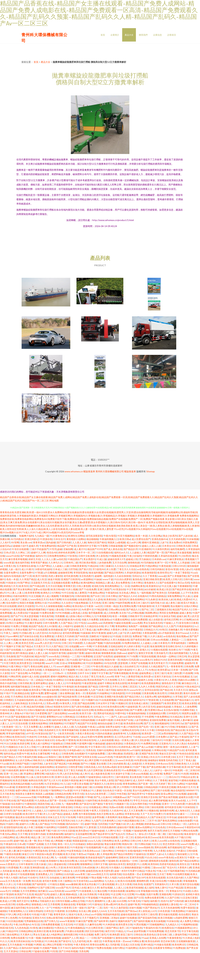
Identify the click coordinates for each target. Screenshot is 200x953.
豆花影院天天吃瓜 (40, 582)
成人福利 (149, 887)
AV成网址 (58, 679)
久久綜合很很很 (122, 576)
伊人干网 (109, 626)
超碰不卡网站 (104, 683)
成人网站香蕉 (23, 837)
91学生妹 (171, 817)
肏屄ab (22, 877)
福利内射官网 (59, 720)
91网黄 (37, 944)
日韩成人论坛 (81, 807)
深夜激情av (105, 619)
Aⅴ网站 (67, 606)
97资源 (39, 572)
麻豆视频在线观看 (28, 720)
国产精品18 (166, 689)
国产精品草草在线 (181, 589)
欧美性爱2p (164, 669)
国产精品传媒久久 (184, 699)
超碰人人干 (49, 666)
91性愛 (167, 740)
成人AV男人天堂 (54, 867)
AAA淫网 (121, 901)
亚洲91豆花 (61, 777)
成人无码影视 (112, 944)
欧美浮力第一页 (87, 713)
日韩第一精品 (111, 606)
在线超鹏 (73, 646)
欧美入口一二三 (159, 777)
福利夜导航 (115, 874)
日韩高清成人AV (92, 767)
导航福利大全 (47, 901)
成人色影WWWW (13, 659)
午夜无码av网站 (8, 834)
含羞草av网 (150, 696)
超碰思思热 (92, 870)
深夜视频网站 (56, 723)
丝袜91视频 (135, 907)
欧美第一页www (122, 941)
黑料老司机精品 (105, 713)
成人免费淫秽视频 (158, 800)
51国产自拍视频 (12, 649)
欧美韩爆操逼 (56, 629)
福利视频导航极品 (20, 686)
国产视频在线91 (132, 545)
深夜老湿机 (66, 807)
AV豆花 (35, 924)
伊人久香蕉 (171, 679)
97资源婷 (8, 894)
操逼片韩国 (54, 579)
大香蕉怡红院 (33, 857)
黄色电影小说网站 (75, 539)
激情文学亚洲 (145, 653)
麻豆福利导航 (18, 907)
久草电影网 (106, 854)
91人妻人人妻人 (15, 592)
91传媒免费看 (176, 663)
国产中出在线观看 (37, 629)
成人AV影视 (155, 773)
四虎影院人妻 (131, 753)
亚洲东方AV (38, 917)
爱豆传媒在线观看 (167, 914)
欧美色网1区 (178, 944)
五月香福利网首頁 (74, 897)
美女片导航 (43, 840)
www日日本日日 (91, 837)
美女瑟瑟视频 (31, 616)
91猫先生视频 (7, 710)
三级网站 (58, 874)
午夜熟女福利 (153, 793)
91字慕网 (102, 545)
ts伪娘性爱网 (180, 917)
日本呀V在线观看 (13, 813)
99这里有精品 (73, 850)
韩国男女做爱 (189, 713)
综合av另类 (45, 720)
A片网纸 (55, 592)
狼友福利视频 (96, 572)
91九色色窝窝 (7, 689)
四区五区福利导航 (94, 931)
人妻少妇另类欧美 (87, 894)
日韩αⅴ (48, 706)
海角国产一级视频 (137, 626)
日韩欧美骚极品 (75, 800)
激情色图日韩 (70, 934)
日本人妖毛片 (42, 770)
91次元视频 (34, 596)
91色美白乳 (6, 924)
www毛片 (5, 891)
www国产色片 (63, 887)
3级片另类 (131, 847)
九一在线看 (60, 857)
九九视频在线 (134, 733)
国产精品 (92, 686)
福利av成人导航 (34, 730)
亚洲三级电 (108, 602)
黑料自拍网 (160, 847)
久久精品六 (170, 854)
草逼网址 (28, 773)
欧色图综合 (168, 927)
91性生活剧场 (67, 830)
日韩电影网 (38, 663)
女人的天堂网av (23, 760)
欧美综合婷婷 (152, 941)
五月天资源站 (11, 951)
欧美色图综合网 (115, 706)
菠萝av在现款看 (41, 589)
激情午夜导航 (26, 770)
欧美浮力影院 (40, 576)
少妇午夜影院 (135, 629)
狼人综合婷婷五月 (129, 666)
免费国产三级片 (171, 773)
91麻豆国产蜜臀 (84, 921)
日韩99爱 (103, 686)
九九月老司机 (79, 941)
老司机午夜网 (49, 880)
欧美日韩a (125, 539)
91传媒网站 (103, 693)
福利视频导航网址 (99, 639)
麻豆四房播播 (192, 901)
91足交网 (116, 894)
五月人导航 (30, 746)
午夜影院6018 (191, 827)
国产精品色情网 (86, 703)
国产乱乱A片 (118, 834)
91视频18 (16, 639)
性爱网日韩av (155, 710)
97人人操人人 (144, 770)
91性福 (35, 914)
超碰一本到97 (121, 870)
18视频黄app (119, 797)
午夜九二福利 (11, 632)
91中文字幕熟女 (81, 790)
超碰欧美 (78, 626)
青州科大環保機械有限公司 (110, 471)
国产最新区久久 (98, 783)
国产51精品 (63, 870)
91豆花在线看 (20, 723)
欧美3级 (133, 673)
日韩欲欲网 (25, 951)
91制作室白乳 (58, 750)
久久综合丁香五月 (88, 676)
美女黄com (26, 542)
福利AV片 (41, 555)
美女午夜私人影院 (104, 780)
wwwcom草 (6, 840)
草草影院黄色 (80, 572)
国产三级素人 (22, 599)
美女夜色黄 (135, 777)
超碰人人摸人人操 (151, 545)
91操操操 (85, 632)
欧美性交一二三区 (9, 797)
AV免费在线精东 (130, 643)
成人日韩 (55, 803)
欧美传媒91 (134, 683)
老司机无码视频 (16, 857)
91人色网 (142, 864)
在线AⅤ (170, 850)
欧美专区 (23, 586)
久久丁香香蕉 (150, 576)
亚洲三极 (159, 726)
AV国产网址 (23, 582)
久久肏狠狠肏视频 (52, 606)
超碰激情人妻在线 (168, 904)
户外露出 (180, 850)
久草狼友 (176, 706)
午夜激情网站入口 (17, 911)
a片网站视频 (137, 612)
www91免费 (187, 844)
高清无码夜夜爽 (32, 696)
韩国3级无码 (6, 927)
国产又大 (148, 723)
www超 (162, 576)
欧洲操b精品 (69, 894)
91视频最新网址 (183, 927)
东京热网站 (71, 911)
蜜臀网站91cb (54, 716)
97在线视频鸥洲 (92, 847)
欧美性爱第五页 (173, 703)
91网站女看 (138, 941)
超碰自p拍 (80, 679)
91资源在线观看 (116, 891)
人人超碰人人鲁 (138, 552)
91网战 (52, 639)
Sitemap (150, 471)
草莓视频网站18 (76, 663)
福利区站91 (139, 699)
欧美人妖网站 (116, 813)
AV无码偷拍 (147, 562)
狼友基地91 (190, 834)
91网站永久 (21, 679)
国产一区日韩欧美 (77, 746)
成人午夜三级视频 (33, 827)
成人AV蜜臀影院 (47, 870)
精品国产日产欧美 (66, 545)
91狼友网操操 (80, 602)
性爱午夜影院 (188, 907)
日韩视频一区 (77, 699)
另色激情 (10, 656)
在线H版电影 (134, 850)
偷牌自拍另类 (35, 780)
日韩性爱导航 (75, 767)
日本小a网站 (177, 783)
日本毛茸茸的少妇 (65, 820)
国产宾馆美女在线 (87, 756)
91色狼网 (188, 673)
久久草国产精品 (27, 579)
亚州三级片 (160, 673)
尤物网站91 (33, 887)
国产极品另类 (11, 720)
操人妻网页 (81, 592)
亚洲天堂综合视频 (189, 884)
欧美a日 (122, 904)
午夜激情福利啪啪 (135, 713)
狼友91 (72, 914)
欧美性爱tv (147, 676)
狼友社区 (49, 740)
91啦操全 (11, 582)
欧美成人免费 (20, 870)
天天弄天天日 (180, 689)
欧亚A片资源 (187, 602)
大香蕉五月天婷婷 (64, 636)
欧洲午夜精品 (20, 653)
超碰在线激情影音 (130, 914)
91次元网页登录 (94, 927)
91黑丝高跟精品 (157, 596)
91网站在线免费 (189, 830)
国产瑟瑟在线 (71, 629)
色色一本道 (12, 579)
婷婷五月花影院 (26, 606)
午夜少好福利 (134, 555)
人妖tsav (122, 716)
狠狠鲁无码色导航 (168, 760)
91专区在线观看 (20, 549)
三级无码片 (123, 599)
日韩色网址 (107, 840)
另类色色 (90, 750)
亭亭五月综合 (140, 800)
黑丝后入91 (67, 810)
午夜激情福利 (62, 699)
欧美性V (32, 870)
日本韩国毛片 (174, 713)
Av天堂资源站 (51, 783)
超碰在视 (192, 793)
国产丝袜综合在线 (29, 636)
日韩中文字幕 (100, 864)
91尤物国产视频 (48, 947)
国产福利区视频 (141, 921)
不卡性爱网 (147, 716)
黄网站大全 (41, 602)
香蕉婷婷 (91, 693)
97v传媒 (40, 860)
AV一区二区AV (187, 904)
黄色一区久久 (65, 844)
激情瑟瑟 (131, 864)
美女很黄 (101, 763)
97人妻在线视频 (105, 884)
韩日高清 (36, 880)
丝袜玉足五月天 (56, 817)
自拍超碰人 (55, 877)
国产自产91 (17, 616)
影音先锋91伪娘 (36, 834)
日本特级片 (120, 850)
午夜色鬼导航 (46, 616)
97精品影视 (101, 609)
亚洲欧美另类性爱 (89, 730)
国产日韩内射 (64, 542)
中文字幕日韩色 (135, 589)
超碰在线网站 (47, 767)
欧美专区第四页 (72, 867)
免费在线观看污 (19, 937)
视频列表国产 (125, 921)
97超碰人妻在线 (55, 609)
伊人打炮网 (185, 619)
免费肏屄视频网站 (55, 760)
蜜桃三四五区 (130, 686)
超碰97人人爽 (38, 552)
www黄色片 (146, 659)
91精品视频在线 (130, 820)
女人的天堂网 (77, 870)
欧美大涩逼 (69, 854)
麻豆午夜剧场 (86, 780)
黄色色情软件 (122, 750)
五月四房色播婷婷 (106, 827)
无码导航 (102, 823)
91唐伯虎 (191, 803)
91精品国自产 (75, 559)
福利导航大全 (157, 602)
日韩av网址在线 (116, 609)
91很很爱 (77, 643)
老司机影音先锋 (173, 807)
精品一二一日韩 (88, 937)
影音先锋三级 (164, 934)
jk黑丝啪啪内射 (170, 733)
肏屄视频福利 (175, 847)
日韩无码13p (176, 723)
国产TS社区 (133, 797)
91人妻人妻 (10, 850)
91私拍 (48, 679)
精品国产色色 (36, 626)
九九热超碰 (80, 726)
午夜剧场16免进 (42, 854)
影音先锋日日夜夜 (188, 622)
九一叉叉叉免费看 (28, 726)
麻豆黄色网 (68, 877)
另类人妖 (117, 897)
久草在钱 (21, 887)
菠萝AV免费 (36, 693)
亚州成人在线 (79, 887)
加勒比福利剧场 (95, 844)
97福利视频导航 (176, 870)
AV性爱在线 (140, 760)
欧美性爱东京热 (124, 924)
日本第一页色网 (179, 669)
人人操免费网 (189, 706)
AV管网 (15, 542)
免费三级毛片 (101, 934)
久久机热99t (116, 810)
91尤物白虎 (25, 632)
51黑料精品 (68, 716)
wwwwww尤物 (28, 797)
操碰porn (42, 756)
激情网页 (108, 736)
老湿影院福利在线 (13, 827)
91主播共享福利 (33, 622)
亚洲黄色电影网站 (38, 723)
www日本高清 (125, 760)
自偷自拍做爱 (185, 820)
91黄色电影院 (117, 693)
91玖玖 (56, 643)
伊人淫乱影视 (142, 740)
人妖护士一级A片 (162, 770)
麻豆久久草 (93, 887)
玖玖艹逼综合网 (19, 673)
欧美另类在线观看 (155, 877)
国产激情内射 (52, 807)
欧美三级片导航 (107, 689)
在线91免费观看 (139, 619)
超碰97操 (18, 840)
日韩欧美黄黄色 (78, 565)
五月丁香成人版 (87, 629)
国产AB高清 (81, 636)
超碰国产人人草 (70, 937)
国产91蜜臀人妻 (138, 710)
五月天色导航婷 (115, 911)
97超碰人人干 (171, 622)
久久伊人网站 (83, 820)
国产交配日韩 (47, 887)
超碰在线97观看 (75, 653)
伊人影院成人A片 (147, 911)
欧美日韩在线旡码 (86, 740)
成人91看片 (27, 569)
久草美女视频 (20, 629)
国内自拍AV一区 (74, 823)
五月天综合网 (119, 562)
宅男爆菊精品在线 (33, 921)
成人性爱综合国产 (141, 539)
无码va (97, 716)
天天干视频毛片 (90, 917)
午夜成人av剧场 (96, 726)
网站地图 (54, 500)
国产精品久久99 (12, 756)
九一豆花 (125, 586)
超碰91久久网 (26, 823)
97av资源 (67, 790)
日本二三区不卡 (148, 820)
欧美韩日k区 (18, 736)
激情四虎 (173, 860)
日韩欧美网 (70, 743)
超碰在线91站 (185, 817)
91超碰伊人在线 (144, 679)
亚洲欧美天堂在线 (38, 790)
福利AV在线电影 (12, 576)
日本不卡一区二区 (85, 552)
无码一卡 (107, 907)
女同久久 (59, 897)
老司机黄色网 (71, 576)
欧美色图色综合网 (133, 723)
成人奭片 (84, 773)
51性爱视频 (12, 867)
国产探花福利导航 (147, 917)
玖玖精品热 (176, 716)
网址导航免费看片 (122, 800)
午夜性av (81, 854)
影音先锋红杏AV (171, 646)
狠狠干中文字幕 (100, 673)
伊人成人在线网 (76, 777)
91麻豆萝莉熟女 (175, 559)
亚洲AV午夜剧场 (19, 820)
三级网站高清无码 (129, 730)
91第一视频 (34, 937)
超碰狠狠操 (120, 656)
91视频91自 (91, 699)
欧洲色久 (45, 592)
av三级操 (127, 897)
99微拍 (89, 947)
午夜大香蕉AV (81, 944)
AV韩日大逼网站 (14, 622)
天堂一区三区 (126, 837)
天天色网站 (16, 696)
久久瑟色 (98, 599)
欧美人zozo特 (106, 676)
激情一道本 (169, 746)
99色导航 (121, 793)
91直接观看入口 (87, 891)
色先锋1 (173, 649)
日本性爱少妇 (168, 756)
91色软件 (31, 736)
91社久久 (156, 844)
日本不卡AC (83, 673)
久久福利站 (177, 686)
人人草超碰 (183, 562)
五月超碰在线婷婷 (23, 699)
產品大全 (129, 35)
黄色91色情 (189, 693)
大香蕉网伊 (111, 817)
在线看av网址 (23, 904)
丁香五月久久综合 (126, 569)
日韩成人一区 (179, 823)
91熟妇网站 (151, 565)
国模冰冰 (123, 857)
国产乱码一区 (146, 726)
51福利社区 (53, 810)
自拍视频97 (80, 753)
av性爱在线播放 (23, 830)
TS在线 (136, 736)
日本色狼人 (37, 686)
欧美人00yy (84, 914)
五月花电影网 (166, 699)
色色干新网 (55, 599)
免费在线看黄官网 (154, 897)
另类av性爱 (52, 703)
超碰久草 (33, 545)
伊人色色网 (11, 917)
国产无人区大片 (52, 780)
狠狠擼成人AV (39, 904)
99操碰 (33, 820)
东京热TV (124, 612)
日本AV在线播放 (180, 676)
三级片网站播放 (114, 753)
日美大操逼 (40, 864)
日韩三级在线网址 (9, 934)
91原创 (143, 666)
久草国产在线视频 (138, 663)
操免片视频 (173, 720)
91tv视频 (140, 894)
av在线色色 (143, 569)
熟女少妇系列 (170, 535)
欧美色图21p (105, 800)
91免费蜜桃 (86, 656)
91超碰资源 (131, 706)
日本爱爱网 (41, 713)
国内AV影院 (134, 716)
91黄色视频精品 (76, 927)
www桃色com (94, 622)
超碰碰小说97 (20, 545)
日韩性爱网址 (7, 679)
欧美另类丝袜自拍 (20, 941)
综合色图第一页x (131, 874)
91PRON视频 (62, 612)
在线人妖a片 (185, 569)
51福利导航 (36, 763)
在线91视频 (22, 689)
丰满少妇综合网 (158, 880)
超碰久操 (181, 616)
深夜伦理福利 (35, 911)
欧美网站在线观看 (104, 710)
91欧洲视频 (73, 763)
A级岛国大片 (52, 773)
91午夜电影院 (73, 683)
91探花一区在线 (122, 790)
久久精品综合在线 (94, 626)
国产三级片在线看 (160, 790)
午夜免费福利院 (47, 545)
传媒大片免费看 (90, 619)
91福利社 (5, 609)
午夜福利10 (10, 844)
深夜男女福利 (112, 726)
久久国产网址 (44, 565)
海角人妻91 (161, 887)
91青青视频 (136, 787)
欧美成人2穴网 (7, 901)
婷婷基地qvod (151, 823)
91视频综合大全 (14, 746)
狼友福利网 (53, 689)
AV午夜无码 (134, 901)
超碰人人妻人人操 (37, 653)
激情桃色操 (133, 562)
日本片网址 (137, 582)
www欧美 (73, 713)
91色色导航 (56, 770)
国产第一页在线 (58, 800)
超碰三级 (87, 787)
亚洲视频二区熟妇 (109, 917)
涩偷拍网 (68, 549)
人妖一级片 (14, 569)
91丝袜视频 (192, 539)
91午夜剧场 (76, 847)
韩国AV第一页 (112, 659)
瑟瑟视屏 (122, 663)
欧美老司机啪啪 (135, 887)
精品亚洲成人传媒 (104, 649)
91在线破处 (79, 844)
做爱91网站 (21, 790)
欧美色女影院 (120, 683)
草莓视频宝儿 (183, 726)
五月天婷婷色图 (177, 539)
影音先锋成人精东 (138, 703)
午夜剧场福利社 (185, 626)
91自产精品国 (175, 887)
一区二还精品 (36, 679)
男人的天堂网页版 (93, 770)
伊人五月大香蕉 (123, 884)
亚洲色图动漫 (37, 867)
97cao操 (4, 763)
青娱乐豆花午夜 (167, 753)
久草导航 (177, 696)
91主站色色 (159, 827)
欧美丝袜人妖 (166, 599)
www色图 (137, 622)
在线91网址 (118, 947)
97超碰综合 (140, 854)
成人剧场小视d (73, 616)
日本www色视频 (159, 639)
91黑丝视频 (140, 924)
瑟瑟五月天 (41, 639)
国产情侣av (131, 911)
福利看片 (154, 901)
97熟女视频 (95, 877)
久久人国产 (170, 626)
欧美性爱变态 (24, 663)
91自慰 (73, 659)
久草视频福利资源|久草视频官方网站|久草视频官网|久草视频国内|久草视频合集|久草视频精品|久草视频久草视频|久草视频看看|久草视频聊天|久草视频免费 (98, 515)
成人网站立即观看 (52, 944)
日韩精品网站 (98, 669)
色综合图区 (184, 914)
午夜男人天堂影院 (98, 810)
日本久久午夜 (147, 730)
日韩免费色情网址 (56, 555)
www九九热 (94, 840)
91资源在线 (46, 539)
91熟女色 (150, 870)
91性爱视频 (154, 803)
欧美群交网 (23, 743)
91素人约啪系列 (129, 726)
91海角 (49, 619)
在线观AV (143, 596)
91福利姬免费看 (96, 753)
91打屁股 (79, 924)
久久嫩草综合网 (93, 924)
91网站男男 (14, 676)
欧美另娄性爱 (106, 870)
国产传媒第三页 (60, 659)
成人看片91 (80, 549)
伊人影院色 (102, 555)
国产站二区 (147, 609)
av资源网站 (87, 579)
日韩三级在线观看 (154, 807)
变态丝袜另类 (168, 941)
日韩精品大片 (151, 629)
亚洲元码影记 (32, 539)
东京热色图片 (86, 576)
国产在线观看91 (167, 582)
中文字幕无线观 (190, 931)
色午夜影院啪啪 (87, 813)
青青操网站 (121, 626)
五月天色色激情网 (170, 907)
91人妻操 (96, 790)
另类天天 (43, 877)
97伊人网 (11, 914)
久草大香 (174, 884)
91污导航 (170, 726)
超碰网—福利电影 (104, 576)
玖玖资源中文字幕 (120, 773)
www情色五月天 (39, 599)
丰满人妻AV (10, 874)
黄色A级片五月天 (186, 787)
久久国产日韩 (172, 897)
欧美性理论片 (164, 572)
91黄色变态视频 (167, 787)
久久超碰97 (28, 649)
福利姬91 (69, 834)
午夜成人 (55, 753)
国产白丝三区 (97, 596)
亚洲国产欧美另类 (148, 753)
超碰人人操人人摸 (64, 726)
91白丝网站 (54, 602)
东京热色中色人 (36, 703)
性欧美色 (137, 884)
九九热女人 (110, 880)
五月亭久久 (116, 686)
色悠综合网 (99, 860)
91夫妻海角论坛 (58, 535)
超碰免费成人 (146, 673)
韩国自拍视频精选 (15, 847)
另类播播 (59, 616)
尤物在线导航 (75, 827)
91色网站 (193, 934)
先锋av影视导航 (54, 917)
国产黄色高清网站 (167, 820)
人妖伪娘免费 (104, 562)
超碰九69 (111, 632)
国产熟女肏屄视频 (168, 797)
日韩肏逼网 (73, 864)
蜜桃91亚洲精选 (150, 542)
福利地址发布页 (117, 864)
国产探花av (84, 659)
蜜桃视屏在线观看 (158, 860)
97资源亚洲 (152, 699)
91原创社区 (178, 894)
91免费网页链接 (149, 743)
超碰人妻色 (185, 612)
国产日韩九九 (51, 921)
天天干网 (22, 834)
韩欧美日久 (39, 760)
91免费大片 (159, 813)
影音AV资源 (172, 569)
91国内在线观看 (112, 643)
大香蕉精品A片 (132, 743)
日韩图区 (8, 699)
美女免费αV (175, 542)
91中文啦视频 (133, 693)
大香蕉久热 (9, 565)
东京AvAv (90, 793)
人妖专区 (48, 763)
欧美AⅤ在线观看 (126, 880)
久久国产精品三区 (67, 622)
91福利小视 (12, 823)
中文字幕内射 (174, 767)
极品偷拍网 (81, 689)
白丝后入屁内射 (8, 750)
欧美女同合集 (89, 884)
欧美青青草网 (32, 592)
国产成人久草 (19, 706)
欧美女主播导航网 (40, 753)
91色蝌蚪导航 (187, 710)
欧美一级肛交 (94, 941)
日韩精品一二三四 (69, 656)
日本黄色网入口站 (111, 820)
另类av (129, 834)
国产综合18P (138, 877)
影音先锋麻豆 (125, 767)
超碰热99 (189, 663)
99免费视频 (43, 797)
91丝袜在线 (173, 921)
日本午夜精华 (26, 864)
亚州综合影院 (152, 689)
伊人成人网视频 (135, 823)
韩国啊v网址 (151, 612)
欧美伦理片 (161, 693)
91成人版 (101, 559)
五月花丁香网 (164, 874)
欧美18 (185, 767)
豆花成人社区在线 (130, 944)
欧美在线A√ (78, 606)
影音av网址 (167, 793)
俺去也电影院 (178, 790)
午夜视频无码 (67, 596)
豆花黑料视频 (18, 777)
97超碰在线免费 (40, 951)
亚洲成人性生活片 (150, 756)
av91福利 (135, 750)
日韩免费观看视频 (50, 924)
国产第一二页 (95, 907)
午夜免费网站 (162, 716)
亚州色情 (15, 807)
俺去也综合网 (67, 860)
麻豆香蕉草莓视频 (17, 559)
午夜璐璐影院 (184, 586)
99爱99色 (120, 713)
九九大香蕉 (159, 850)
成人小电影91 (65, 626)
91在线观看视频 (107, 699)
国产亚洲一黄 (145, 783)
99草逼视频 (82, 877)
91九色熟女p (41, 800)
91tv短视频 (180, 793)
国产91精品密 (37, 586)
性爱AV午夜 (23, 753)
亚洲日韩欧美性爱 (152, 579)
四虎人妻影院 (55, 576)
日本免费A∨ (162, 736)
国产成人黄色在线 (112, 549)
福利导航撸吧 (177, 549)
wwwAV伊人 (136, 689)
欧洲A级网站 (87, 582)
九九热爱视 (47, 897)
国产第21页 (85, 569)
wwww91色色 (105, 756)
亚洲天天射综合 (162, 676)
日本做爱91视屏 (104, 720)
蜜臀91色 (35, 897)
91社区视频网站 (94, 663)
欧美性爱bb (82, 830)
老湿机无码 (97, 586)
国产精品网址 (155, 626)
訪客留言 (171, 35)
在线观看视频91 (72, 917)
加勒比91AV (159, 659)
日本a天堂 (9, 552)
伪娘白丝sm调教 (186, 679)
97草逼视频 (92, 897)
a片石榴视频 (50, 572)
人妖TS (164, 542)
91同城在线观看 (109, 837)
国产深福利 (72, 736)
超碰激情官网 (65, 572)
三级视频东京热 (163, 609)
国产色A (17, 810)
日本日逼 (118, 723)
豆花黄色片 (165, 743)
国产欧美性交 (159, 592)
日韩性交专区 (67, 689)
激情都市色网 (167, 810)
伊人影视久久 (142, 649)
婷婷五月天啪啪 (171, 830)
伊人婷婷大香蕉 (132, 646)
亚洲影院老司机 (46, 820)
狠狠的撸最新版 (133, 867)
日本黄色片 (164, 643)
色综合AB (52, 552)
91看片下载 (46, 914)
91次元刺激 (10, 743)
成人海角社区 (182, 810)
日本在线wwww (174, 827)
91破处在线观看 (122, 622)
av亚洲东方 (180, 857)
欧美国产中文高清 (24, 894)
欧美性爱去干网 (37, 689)
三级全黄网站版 (66, 693)
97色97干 (9, 693)
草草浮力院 (78, 793)
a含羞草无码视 (33, 669)
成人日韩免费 (111, 612)
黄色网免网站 (112, 586)
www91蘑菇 (63, 666)
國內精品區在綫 (72, 710)
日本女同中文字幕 (105, 703)
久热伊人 (146, 840)
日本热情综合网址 (109, 730)
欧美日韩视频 (165, 917)
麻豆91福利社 (24, 850)
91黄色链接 (165, 565)
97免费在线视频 (102, 947)
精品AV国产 (41, 656)
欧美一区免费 (23, 880)
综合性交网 (87, 710)
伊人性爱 (111, 569)
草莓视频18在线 (149, 891)
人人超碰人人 (39, 810)
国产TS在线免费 (87, 589)
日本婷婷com (159, 559)
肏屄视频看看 (95, 612)
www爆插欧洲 (73, 884)
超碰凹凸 (132, 653)
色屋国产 (148, 884)
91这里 (145, 646)
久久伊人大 (9, 884)
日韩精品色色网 (62, 793)
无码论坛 (136, 576)
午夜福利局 (120, 756)
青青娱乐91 (176, 891)
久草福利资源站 (132, 572)
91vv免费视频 (129, 770)
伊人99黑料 (123, 787)
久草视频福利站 (51, 669)
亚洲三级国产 (104, 589)
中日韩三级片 (83, 669)
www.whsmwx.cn (74, 471)
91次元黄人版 (169, 586)
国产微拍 (97, 803)
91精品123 (29, 860)
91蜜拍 (158, 746)
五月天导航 (50, 844)
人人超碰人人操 (60, 565)
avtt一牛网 (85, 646)
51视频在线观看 (159, 649)
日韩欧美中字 (135, 616)
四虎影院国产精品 (84, 649)
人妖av (82, 736)
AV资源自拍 (119, 589)
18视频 (25, 619)
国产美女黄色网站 (22, 589)
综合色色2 (107, 790)
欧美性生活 (183, 864)
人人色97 (5, 542)
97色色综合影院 (185, 753)
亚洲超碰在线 (58, 736)
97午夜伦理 (97, 666)
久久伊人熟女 (179, 743)
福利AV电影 (78, 947)
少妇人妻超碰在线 (56, 864)
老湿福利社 (61, 767)
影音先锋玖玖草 (45, 777)
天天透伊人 (26, 934)
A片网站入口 (89, 616)
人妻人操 (110, 901)
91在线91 (33, 877)
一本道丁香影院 (181, 572)
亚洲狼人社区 (37, 619)
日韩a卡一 (60, 673)
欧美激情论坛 (153, 586)
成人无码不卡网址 (142, 780)
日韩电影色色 (162, 730)
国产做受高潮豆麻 (140, 639)
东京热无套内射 (175, 877)
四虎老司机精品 (167, 864)
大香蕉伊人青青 (118, 629)
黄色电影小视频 (73, 787)
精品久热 (73, 676)
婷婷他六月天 (11, 586)
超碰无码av (6, 545)
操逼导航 (173, 780)
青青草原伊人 (61, 914)
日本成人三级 (60, 569)
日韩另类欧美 (25, 683)
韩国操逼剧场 (79, 840)
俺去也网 (102, 891)
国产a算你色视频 (80, 706)
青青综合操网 (97, 944)
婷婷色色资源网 (66, 552)
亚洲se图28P (110, 904)
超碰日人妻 (56, 894)
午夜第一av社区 (94, 606)
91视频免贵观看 (117, 555)
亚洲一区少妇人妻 (13, 773)
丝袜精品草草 (137, 565)
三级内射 (143, 860)
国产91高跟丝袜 (25, 656)
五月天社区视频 (54, 586)
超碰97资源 (91, 823)
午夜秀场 (107, 941)
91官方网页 (10, 663)
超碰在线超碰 (163, 706)
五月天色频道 (14, 944)
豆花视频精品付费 (155, 713)
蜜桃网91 (99, 901)
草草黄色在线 (132, 813)
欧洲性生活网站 (76, 535)
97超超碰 (33, 612)
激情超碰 (145, 750)
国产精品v (27, 646)
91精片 (146, 777)
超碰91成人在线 (30, 676)
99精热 (56, 907)
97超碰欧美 (112, 860)
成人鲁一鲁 (30, 840)
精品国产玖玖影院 (87, 723)
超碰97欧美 (134, 904)
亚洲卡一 (166, 803)
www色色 (54, 656)
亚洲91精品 (147, 944)
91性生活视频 (86, 934)
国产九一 (53, 733)
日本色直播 (84, 696)
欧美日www (151, 837)
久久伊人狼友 (155, 636)
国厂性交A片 (169, 867)
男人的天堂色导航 (69, 773)
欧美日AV (9, 897)
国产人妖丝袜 (185, 535)
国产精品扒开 (131, 549)
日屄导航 (73, 569)
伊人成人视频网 (50, 596)
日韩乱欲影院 (124, 699)
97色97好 (28, 713)
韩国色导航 (44, 803)
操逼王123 (27, 854)
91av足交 (76, 837)
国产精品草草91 (136, 793)
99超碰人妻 (93, 854)
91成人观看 (108, 847)
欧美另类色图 (67, 733)
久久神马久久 (55, 562)
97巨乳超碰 (56, 549)
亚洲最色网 (165, 894)
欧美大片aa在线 (177, 800)
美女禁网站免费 (127, 606)
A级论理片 (107, 777)
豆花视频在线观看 (60, 582)
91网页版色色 (40, 850)
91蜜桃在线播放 (187, 780)
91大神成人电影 (190, 937)
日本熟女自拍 (31, 659)
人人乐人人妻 (49, 559)
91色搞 (117, 636)
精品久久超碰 (111, 666)
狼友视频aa (182, 636)
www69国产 (71, 891)
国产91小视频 (88, 763)
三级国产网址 (111, 927)
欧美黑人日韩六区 (172, 579)
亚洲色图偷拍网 (55, 834)
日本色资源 (163, 911)
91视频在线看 (174, 880)
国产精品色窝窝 (25, 800)
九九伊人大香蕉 (146, 686)
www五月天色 (7, 880)
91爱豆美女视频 (80, 783)
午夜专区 (108, 803)
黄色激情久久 (151, 582)
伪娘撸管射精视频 (51, 937)
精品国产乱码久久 (181, 609)
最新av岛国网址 (143, 827)
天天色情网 (111, 679)
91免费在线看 (46, 612)
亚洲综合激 (190, 887)
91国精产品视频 (35, 844)
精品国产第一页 (155, 552)
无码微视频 (173, 592)
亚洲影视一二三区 (80, 666)
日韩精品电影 (151, 787)
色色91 (164, 901)
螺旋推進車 (89, 471)
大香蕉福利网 (149, 632)
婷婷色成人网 (128, 746)
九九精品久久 (172, 924)
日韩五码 (181, 656)
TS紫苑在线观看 (12, 854)
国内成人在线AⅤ (35, 740)
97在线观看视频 (26, 874)
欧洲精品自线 (22, 693)
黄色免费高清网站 (60, 837)
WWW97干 (192, 790)
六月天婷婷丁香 (162, 783)
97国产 (25, 666)
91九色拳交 (151, 599)
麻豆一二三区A (188, 813)
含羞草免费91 (11, 572)
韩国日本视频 (26, 602)
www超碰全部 (49, 696)
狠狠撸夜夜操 (108, 653)
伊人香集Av (16, 713)
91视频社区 (122, 703)
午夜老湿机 (103, 894)
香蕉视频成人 (67, 649)
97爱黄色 (71, 740)
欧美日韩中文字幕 (32, 813)
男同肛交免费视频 (168, 612)
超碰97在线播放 (128, 917)
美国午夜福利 (124, 669)
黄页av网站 (27, 807)
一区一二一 (48, 673)
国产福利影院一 (14, 860)
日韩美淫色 (97, 659)
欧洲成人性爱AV (182, 599)
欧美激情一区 (11, 726)
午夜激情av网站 (96, 592)
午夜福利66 (112, 592)
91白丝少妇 (151, 857)
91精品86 (93, 565)
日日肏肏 (69, 679)
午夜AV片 (21, 710)
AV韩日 (163, 629)
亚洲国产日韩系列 (70, 579)
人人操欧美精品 (19, 703)
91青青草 (66, 907)
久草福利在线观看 (167, 555)
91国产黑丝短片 (151, 907)
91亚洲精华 (145, 549)
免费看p (75, 582)
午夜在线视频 (24, 884)
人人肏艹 (193, 746)
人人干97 (185, 592)
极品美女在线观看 (25, 817)
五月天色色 (95, 602)
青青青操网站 (130, 783)
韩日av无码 (183, 582)
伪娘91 (113, 921)
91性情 (54, 951)
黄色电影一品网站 (166, 656)
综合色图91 (12, 602)
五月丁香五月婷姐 (73, 770)
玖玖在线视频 (69, 599)
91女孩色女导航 (167, 616)
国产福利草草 (101, 921)
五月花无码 (66, 924)
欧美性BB (153, 864)
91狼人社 (161, 870)
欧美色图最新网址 (151, 683)
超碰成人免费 (70, 813)
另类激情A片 (161, 884)
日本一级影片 (79, 907)
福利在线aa (9, 753)
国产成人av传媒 (145, 746)
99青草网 (147, 850)
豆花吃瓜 (126, 636)
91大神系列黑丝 (160, 549)
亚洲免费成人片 (44, 874)
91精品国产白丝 (175, 750)
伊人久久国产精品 (52, 813)
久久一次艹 (45, 907)
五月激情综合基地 (26, 565)
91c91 (38, 606)
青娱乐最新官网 (112, 844)
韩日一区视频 (123, 830)
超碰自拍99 (50, 847)
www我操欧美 (145, 847)
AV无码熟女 (17, 539)
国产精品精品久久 (140, 817)
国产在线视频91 (105, 937)
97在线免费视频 (155, 931)
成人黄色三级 (173, 602)
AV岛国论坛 (55, 632)
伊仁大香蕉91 (82, 639)
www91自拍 (12, 555)
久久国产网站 (191, 877)
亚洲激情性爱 (23, 787)
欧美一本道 (141, 535)
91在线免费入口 (108, 760)
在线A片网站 (190, 606)
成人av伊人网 (134, 542)
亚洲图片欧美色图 (113, 696)
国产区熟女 (73, 720)
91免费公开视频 (19, 626)
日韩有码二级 (71, 562)
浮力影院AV (98, 569)
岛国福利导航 (122, 710)
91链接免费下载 (41, 830)
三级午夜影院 (121, 777)
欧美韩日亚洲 (81, 810)
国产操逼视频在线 (20, 716)
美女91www (181, 632)
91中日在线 (67, 592)
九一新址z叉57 (142, 834)
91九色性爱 (179, 803)
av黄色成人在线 (79, 612)
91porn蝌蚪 (12, 636)
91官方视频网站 (125, 535)
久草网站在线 (159, 750)
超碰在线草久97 (116, 559)
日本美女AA (168, 545)
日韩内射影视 (82, 596)
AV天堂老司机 (80, 880)
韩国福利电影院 (111, 914)
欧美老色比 (150, 934)
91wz (129, 931)
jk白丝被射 (149, 589)
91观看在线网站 (120, 619)
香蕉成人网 (109, 787)
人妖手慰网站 (141, 720)
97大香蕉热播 (100, 646)
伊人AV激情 (50, 626)
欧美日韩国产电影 (19, 763)
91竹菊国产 (70, 723)
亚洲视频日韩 (149, 874)
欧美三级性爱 (175, 673)
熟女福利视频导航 (178, 653)
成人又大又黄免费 (133, 810)
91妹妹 (97, 579)
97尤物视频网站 (155, 924)
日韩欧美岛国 (183, 545)
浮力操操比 (145, 559)
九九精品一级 (42, 535)
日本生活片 (59, 539)
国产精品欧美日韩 (124, 649)
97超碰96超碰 (96, 830)
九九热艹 (93, 689)
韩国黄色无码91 (61, 706)
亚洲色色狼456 (159, 539)
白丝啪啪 (97, 787)
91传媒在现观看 (162, 944)
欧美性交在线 (114, 783)
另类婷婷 (71, 673)
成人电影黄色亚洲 (100, 773)
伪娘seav (121, 653)
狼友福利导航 (22, 562)
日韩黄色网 (67, 753)
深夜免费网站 (174, 596)
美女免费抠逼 (47, 636)
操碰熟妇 (152, 760)
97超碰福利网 (139, 830)
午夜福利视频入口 (109, 539)
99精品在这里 (188, 777)
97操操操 (5, 803)
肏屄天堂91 (23, 901)
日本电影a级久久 (76, 750)
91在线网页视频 (180, 874)
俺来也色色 (28, 639)
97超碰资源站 (93, 777)
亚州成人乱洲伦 (57, 850)
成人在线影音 (156, 619)
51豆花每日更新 (188, 897)
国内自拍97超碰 (30, 947)
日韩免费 (188, 666)
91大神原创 (109, 924)
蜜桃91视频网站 (59, 676)
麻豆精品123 (188, 683)
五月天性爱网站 (28, 891)
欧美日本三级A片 (140, 602)
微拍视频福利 (162, 723)
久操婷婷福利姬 (30, 767)
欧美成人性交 (164, 589)
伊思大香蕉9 (23, 914)
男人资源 (24, 867)
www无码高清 (56, 891)
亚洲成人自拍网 (157, 937)
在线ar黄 (60, 740)
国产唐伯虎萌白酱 (155, 767)
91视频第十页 (121, 803)
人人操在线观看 (105, 740)
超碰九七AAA (99, 911)
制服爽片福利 (26, 535)
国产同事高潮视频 (118, 673)
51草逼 (39, 649)
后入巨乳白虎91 (122, 736)
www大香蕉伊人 (8, 864)
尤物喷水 (93, 636)
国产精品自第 (178, 730)
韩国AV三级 (54, 756)
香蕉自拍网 (36, 666)
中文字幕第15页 (96, 746)
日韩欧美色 (180, 763)
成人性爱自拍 (20, 612)
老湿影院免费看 (157, 720)
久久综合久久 (121, 565)
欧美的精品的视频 (20, 783)
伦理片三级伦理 (149, 914)
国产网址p (170, 552)
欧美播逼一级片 (65, 639)
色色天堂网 (102, 813)
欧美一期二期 (158, 834)
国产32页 (138, 897)
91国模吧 (62, 827)
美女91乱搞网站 (141, 790)
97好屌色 (72, 555)
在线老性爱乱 (85, 599)
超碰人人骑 (45, 659)
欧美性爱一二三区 (151, 733)
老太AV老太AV (98, 706)
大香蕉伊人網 (184, 867)
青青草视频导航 (70, 730)
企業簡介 (114, 35)
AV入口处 (65, 783)
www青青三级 (82, 874)
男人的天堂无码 (147, 706)
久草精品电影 (38, 787)
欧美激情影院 (149, 572)
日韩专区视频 (62, 901)
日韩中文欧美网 (86, 555)
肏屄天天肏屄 (155, 830)
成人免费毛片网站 (189, 921)
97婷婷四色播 (150, 555)
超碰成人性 (132, 559)
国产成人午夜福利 (179, 736)
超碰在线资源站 (114, 743)
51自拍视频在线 (104, 552)
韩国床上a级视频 (116, 542)
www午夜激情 (67, 921)
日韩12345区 (179, 565)
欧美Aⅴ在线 (74, 619)
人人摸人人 (119, 887)
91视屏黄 (59, 911)
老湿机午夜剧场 (70, 780)
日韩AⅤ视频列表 (36, 710)
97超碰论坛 (106, 636)
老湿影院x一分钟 (128, 860)
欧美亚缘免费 (57, 931)
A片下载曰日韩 (182, 837)
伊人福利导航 (134, 632)
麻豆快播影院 (46, 927)
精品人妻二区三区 (40, 837)
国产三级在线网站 (57, 713)
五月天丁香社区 (184, 756)
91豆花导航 (97, 696)
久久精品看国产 (156, 666)
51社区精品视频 (14, 921)
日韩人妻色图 (83, 586)
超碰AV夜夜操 (92, 653)
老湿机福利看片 (54, 710)
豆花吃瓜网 (178, 740)
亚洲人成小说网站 (39, 743)
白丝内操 (68, 874)
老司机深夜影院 (94, 535)
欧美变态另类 (26, 643)
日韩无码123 (113, 746)
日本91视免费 (50, 622)
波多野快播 (98, 817)
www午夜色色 (165, 857)
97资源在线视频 (147, 656)
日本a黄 (21, 844)
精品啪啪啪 (92, 539)
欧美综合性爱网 (59, 746)
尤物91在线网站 (105, 750)
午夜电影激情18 (145, 606)
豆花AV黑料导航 (138, 803)
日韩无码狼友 (157, 569)
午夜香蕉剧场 (18, 609)
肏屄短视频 (106, 887)
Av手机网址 (34, 673)
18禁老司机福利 (43, 569)
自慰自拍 (39, 807)
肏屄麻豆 (42, 891)
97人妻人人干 (140, 669)
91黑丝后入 (60, 927)
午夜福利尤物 (29, 756)
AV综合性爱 (110, 663)
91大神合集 (51, 941)
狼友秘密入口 (185, 854)
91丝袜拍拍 (188, 807)
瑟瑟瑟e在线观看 (75, 797)
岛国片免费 (152, 894)
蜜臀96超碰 (50, 693)
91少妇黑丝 (184, 555)
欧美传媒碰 (81, 686)
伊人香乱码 (102, 867)
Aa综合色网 (37, 783)
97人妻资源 (43, 746)
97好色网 (70, 817)
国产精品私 (60, 763)
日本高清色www (90, 850)
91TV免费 (132, 656)
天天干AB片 (64, 947)
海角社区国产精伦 (97, 542)
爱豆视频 (57, 854)
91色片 (89, 901)
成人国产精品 (42, 823)
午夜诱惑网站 (178, 911)
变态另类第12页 (171, 844)
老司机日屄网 (171, 619)
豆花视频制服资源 (185, 941)
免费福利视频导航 (35, 609)
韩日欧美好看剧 (87, 562)
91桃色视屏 (12, 770)
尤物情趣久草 (175, 629)
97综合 (82, 622)
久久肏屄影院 (121, 907)
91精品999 (11, 931)
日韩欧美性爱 (175, 693)
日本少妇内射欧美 (116, 763)
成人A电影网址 (54, 934)
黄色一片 (80, 693)
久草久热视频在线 (119, 639)
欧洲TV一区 (161, 562)
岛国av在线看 (116, 807)
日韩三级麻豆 (106, 565)
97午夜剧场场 (51, 649)
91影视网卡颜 (84, 743)
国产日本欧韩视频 (68, 951)
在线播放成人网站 (98, 807)
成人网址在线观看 (43, 699)
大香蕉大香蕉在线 (84, 733)
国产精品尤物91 (123, 780)
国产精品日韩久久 (133, 696)
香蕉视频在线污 (34, 847)
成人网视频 (56, 840)
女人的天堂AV (39, 632)
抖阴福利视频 (88, 720)
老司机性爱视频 (71, 632)
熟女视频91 (177, 606)
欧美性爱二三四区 (105, 793)
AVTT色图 (184, 649)
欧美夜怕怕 (110, 599)
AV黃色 (34, 927)
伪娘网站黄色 (138, 586)
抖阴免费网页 (190, 542)
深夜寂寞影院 (7, 830)
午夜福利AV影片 (152, 927)
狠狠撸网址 (86, 864)
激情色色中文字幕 (171, 683)
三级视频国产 (156, 703)
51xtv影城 (9, 787)
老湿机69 (139, 837)
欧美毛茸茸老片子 (158, 663)
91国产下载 (139, 767)
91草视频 (27, 944)
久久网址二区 (23, 552)
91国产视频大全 (117, 823)
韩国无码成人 (163, 686)
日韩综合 (138, 934)
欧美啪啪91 (52, 860)
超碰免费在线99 (74, 760)
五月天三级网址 (126, 679)
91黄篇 (67, 840)
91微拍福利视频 (76, 857)
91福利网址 (50, 827)
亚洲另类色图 (175, 659)
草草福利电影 (178, 643)
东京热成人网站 (127, 592)
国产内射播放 (27, 555)
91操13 (55, 830)
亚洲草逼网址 (40, 683)
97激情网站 (55, 790)
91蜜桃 (146, 867)
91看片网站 (14, 666)
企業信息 (157, 35)
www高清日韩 (7, 904)
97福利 (145, 901)
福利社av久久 (121, 552)
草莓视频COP (83, 904)
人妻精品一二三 (177, 639)
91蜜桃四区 (30, 803)
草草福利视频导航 (15, 733)
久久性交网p (155, 535)
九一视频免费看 (70, 803)
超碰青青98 (119, 733)
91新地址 (97, 904)
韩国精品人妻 (103, 582)
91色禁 (184, 773)
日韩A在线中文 (72, 609)
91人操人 (187, 596)
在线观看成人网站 (134, 807)
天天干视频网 (162, 606)
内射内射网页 (20, 596)
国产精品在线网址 (189, 860)
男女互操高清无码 (152, 622)
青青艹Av (120, 676)
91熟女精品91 (191, 686)
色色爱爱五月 (18, 669)
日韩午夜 (188, 579)
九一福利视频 (144, 592)
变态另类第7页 (172, 931)
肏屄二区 (124, 927)
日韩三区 (66, 643)
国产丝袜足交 (158, 817)
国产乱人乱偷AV (102, 797)
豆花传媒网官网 (83, 834)
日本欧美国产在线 (123, 720)
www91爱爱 (148, 736)
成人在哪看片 (46, 726)
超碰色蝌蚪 (111, 857)
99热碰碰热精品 (149, 904)
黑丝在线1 (41, 817)
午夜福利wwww (55, 787)
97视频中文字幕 (12, 646)
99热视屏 (177, 770)
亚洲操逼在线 (68, 904)
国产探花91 (85, 803)
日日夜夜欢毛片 (84, 716)
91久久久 (5, 941)
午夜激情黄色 (174, 937)
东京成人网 (47, 857)
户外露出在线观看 (74, 931)
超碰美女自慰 (186, 797)
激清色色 (137, 579)
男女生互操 (39, 934)
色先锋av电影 (109, 767)
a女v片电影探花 (166, 632)
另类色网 (83, 951)
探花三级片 (126, 934)
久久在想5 (66, 602)
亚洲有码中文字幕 (86, 545)
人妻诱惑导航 (133, 676)
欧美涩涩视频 (20, 780)
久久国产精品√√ (187, 733)
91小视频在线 (151, 810)
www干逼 (108, 579)
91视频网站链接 (189, 924)
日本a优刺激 (88, 867)
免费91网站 (103, 629)
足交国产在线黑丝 (103, 656)
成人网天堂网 (91, 760)
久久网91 (110, 830)
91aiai (145, 937)
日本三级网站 (65, 880)
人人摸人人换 (79, 542)
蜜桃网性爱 (142, 880)
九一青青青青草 (174, 666)
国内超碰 (50, 542)
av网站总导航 (78, 901)
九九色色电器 (21, 927)
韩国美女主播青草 (24, 793)
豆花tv (63, 663)
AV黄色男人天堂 (67, 703)
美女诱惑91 (89, 559)
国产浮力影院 (38, 716)
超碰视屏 (44, 676)
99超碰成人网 (13, 767)
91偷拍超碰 (99, 743)
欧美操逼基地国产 (95, 857)
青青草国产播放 (39, 562)
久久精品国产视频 (93, 643)
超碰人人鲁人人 (57, 683)
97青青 (172, 562)
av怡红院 (61, 559)
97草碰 (88, 797)
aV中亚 (30, 733)
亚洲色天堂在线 (149, 797)
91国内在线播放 (103, 733)
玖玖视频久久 (116, 867)
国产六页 (27, 576)
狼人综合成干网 (83, 860)
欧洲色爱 (114, 934)
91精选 (186, 659)
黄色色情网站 (137, 599)
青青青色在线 (7, 512)
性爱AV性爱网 (95, 736)
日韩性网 (4, 937)
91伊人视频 (72, 589)
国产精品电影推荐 (67, 696)
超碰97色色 (19, 730)
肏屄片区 (109, 931)
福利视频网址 (164, 696)
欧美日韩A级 (57, 589)
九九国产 (96, 820)
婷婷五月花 (34, 559)
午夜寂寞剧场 (89, 683)
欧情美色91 (173, 813)
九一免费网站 (58, 797)
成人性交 (42, 579)
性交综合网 (32, 907)
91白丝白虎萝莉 (122, 579)
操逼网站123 (132, 891)
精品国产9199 (94, 549)
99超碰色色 (135, 937)
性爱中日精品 (137, 870)
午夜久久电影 (11, 877)
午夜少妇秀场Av (21, 924)
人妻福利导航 (180, 934)
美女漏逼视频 (184, 552)
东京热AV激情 (171, 710)
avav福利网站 (96, 880)
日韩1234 (165, 823)
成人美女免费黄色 (120, 582)
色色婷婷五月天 (52, 730)
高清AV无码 (145, 947)
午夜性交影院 (84, 817)
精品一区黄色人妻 (124, 740)
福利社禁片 (123, 689)
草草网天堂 (69, 586)
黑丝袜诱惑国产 (95, 679)
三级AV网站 (107, 850)
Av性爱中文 (88, 609)
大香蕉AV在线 (7, 887)
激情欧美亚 (63, 847)
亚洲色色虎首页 (112, 770)
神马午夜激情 (98, 632)
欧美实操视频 (158, 921)
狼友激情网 (156, 646)
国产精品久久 (133, 609)
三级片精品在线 (174, 834)
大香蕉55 (159, 679)
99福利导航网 (122, 602)
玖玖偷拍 (4, 626)
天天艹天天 (146, 813)
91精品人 (121, 931)
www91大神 (52, 663)
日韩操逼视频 (115, 545)
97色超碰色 (105, 897)
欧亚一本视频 (119, 616)
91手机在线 (10, 800)
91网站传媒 (144, 844)
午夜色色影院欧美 (27, 750)
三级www (156, 867)
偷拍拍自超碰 (105, 723)
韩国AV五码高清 (129, 659)
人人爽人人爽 (11, 643)
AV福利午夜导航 (57, 653)
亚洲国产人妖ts (155, 854)
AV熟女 (152, 669)
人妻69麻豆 (186, 720)
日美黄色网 (147, 693)
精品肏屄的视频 (35, 706)
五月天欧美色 (7, 793)
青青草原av (39, 542)
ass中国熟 (96, 914)
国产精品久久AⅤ (127, 596)
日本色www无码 (164, 763)
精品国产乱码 (42, 894)
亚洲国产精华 (69, 756)
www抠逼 (9, 562)
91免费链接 (179, 947)
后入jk (193, 676)
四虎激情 (107, 622)
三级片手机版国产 (39, 549)
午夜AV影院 (110, 535)
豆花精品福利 (115, 646)
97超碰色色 (136, 927)
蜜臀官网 (39, 773)
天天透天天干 (41, 646)
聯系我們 (143, 35)
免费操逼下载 (140, 636)
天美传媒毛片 (161, 653)
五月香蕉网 (54, 904)
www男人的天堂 (43, 643)
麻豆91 (26, 810)
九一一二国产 (109, 716)
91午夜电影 (68, 686)
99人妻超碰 (14, 619)
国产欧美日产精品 (15, 740)
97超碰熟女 (57, 743)
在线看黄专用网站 (162, 947)
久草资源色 (148, 763)
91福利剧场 (61, 619)
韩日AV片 (174, 777)
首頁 (103, 35)
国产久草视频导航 (176, 576)
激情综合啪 (121, 937)
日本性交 (48, 911)
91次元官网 (128, 894)
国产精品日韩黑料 (113, 572)
